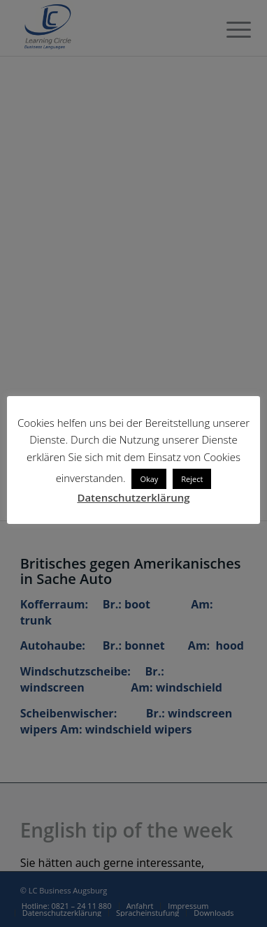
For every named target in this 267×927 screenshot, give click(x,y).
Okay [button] (149, 479)
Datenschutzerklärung (133, 497)
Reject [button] (192, 479)
